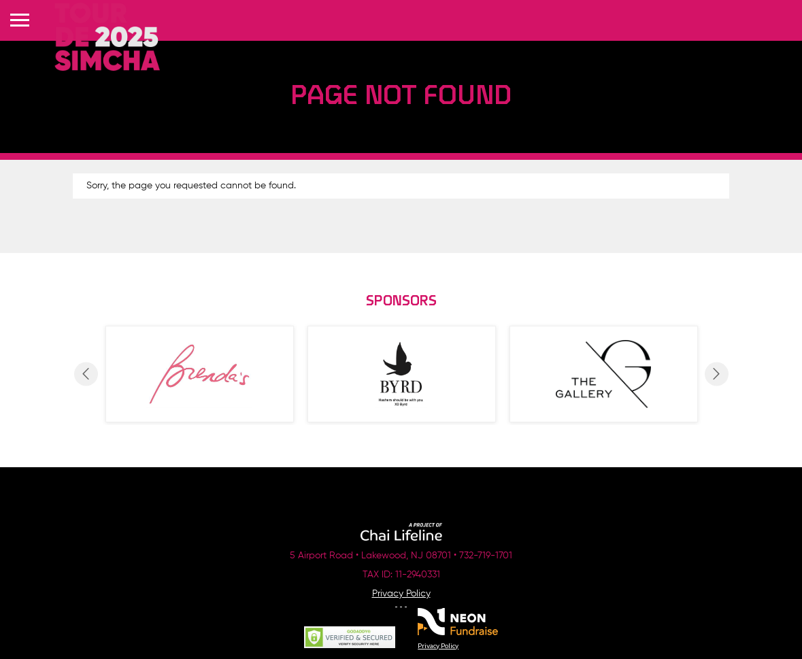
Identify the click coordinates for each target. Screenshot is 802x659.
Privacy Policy (401, 593)
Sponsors (401, 301)
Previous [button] (86, 374)
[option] (199, 374)
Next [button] (717, 374)
